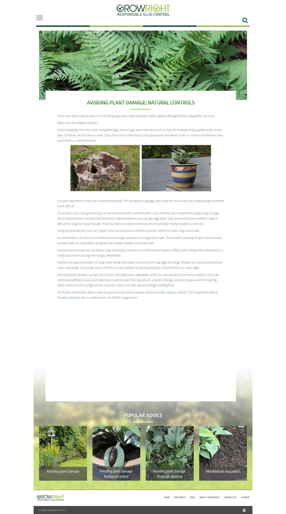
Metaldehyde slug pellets (223, 471)
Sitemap (245, 497)
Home (167, 497)
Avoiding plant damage (63, 471)
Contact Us (230, 497)
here (172, 285)
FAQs (192, 497)
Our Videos (180, 497)
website (171, 292)
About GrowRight (209, 497)
